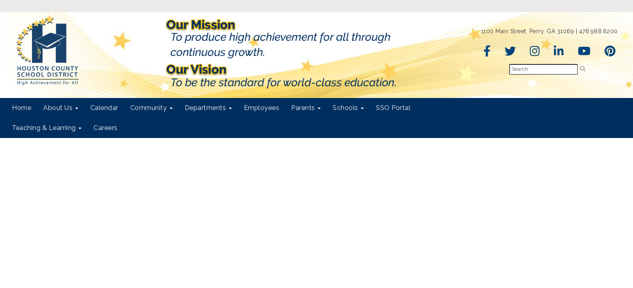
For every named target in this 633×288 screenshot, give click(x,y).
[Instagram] (535, 53)
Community (151, 108)
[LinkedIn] (559, 53)
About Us (60, 108)
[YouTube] (584, 53)
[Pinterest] (610, 53)
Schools (348, 108)
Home (21, 108)
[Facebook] (487, 53)
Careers (106, 128)
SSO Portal (393, 108)
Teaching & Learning (47, 128)
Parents (306, 108)
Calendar (104, 108)
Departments (208, 108)
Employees (262, 108)
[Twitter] (510, 53)
